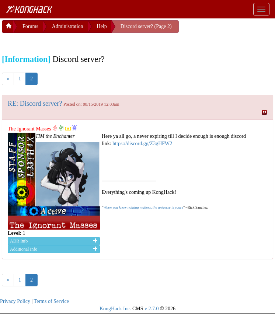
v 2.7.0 (152, 308)
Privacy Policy (15, 301)
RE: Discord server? (35, 103)
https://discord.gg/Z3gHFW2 (142, 143)
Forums (30, 26)
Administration (67, 26)
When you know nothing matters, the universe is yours (143, 207)
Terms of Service (51, 301)
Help (102, 26)
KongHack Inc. (115, 308)
